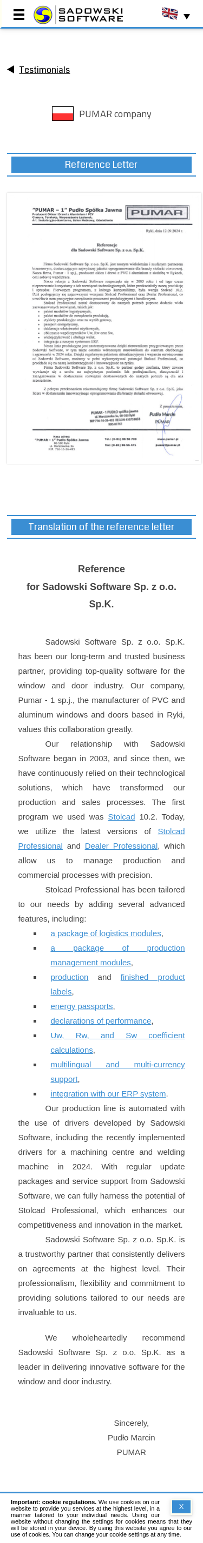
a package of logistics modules (105, 933)
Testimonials (44, 70)
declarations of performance (100, 1020)
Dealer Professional (121, 845)
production (69, 977)
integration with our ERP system (108, 1093)
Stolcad (121, 816)
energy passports (81, 1006)
